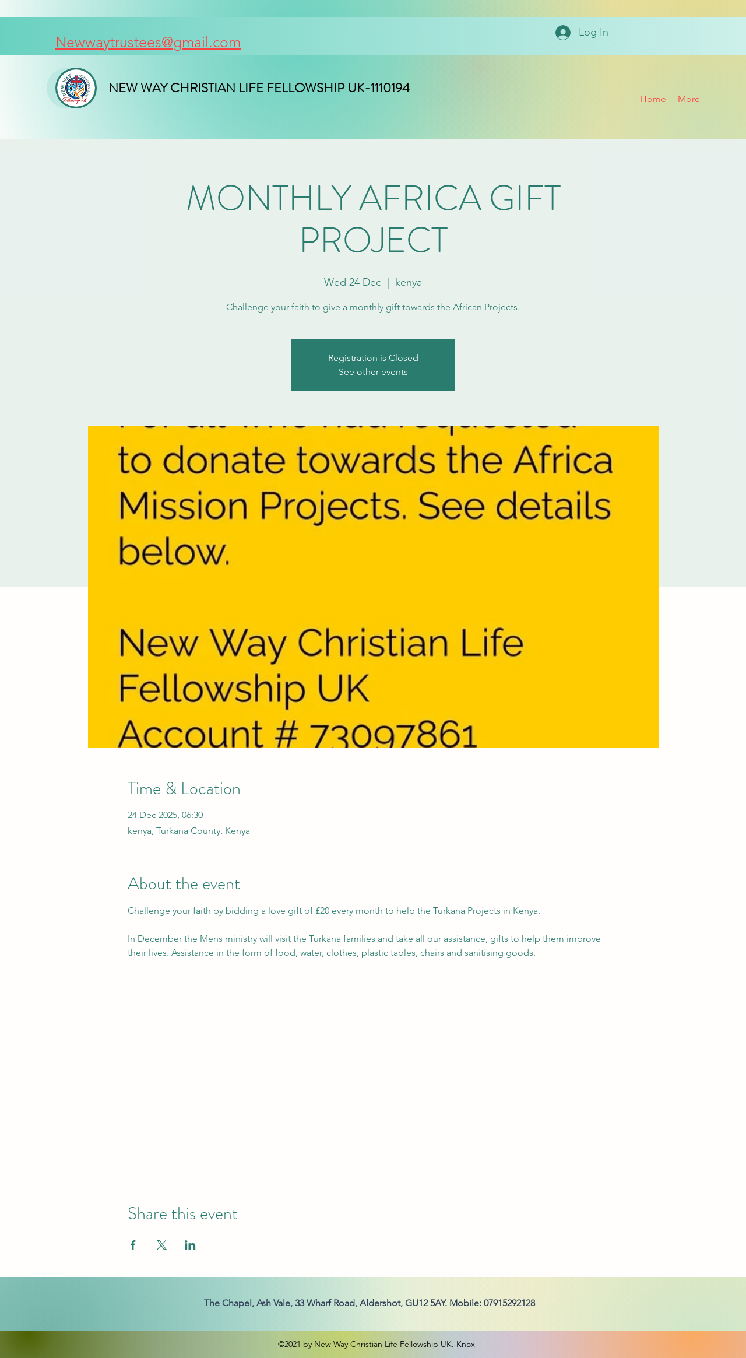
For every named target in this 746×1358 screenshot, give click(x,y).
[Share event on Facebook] (133, 1245)
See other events (373, 371)
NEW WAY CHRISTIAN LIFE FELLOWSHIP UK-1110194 (259, 88)
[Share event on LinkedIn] (190, 1245)
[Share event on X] (161, 1245)
